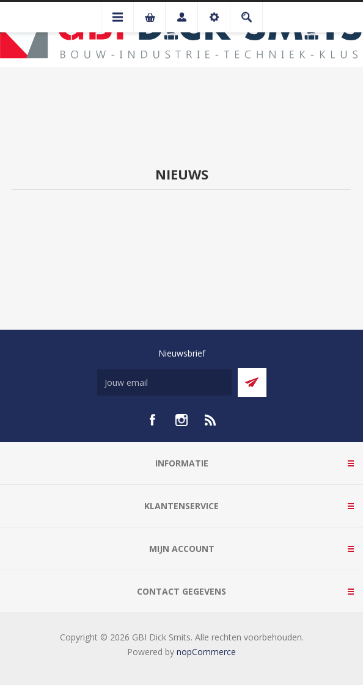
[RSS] (211, 420)
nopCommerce (206, 652)
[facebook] (152, 420)
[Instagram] (181, 420)
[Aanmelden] (164, 382)
